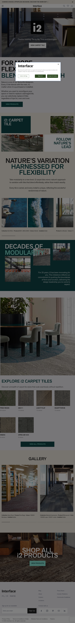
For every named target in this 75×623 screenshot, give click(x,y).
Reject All (40, 76)
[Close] (58, 64)
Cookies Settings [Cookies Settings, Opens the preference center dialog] (23, 76)
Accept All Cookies (52, 76)
